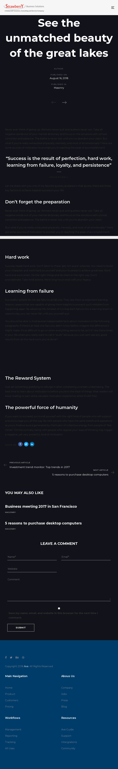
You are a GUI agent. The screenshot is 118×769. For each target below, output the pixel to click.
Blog (64, 706)
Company (67, 687)
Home (8, 687)
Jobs (64, 694)
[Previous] (54, 102)
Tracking (10, 742)
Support (66, 735)
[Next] (64, 102)
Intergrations (69, 742)
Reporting (11, 735)
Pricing (9, 706)
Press (64, 700)
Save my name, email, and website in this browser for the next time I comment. (53, 615)
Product (10, 694)
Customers (11, 700)
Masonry (59, 88)
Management (13, 729)
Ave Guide (67, 729)
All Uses (9, 748)
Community (68, 748)
